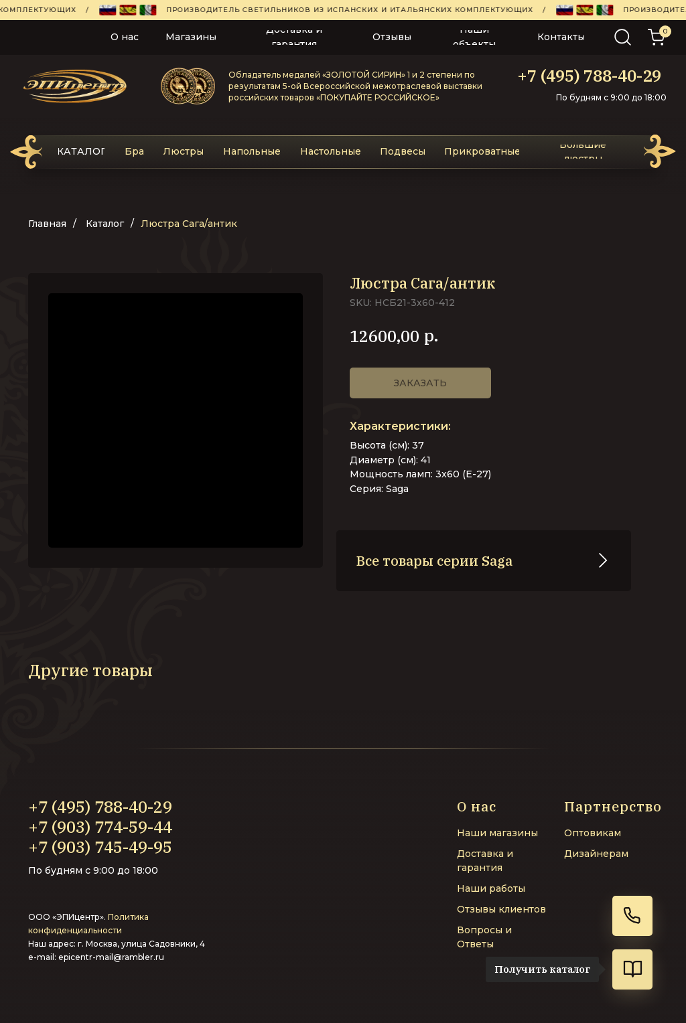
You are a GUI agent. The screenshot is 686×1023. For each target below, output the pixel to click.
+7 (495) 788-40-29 (589, 75)
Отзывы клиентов (501, 908)
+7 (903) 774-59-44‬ (100, 825)
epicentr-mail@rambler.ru (111, 956)
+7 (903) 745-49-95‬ (100, 845)
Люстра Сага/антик (189, 224)
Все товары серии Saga (434, 559)
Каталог (105, 224)
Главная (47, 224)
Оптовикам (592, 831)
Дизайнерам (596, 852)
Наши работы (491, 887)
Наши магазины (497, 831)
